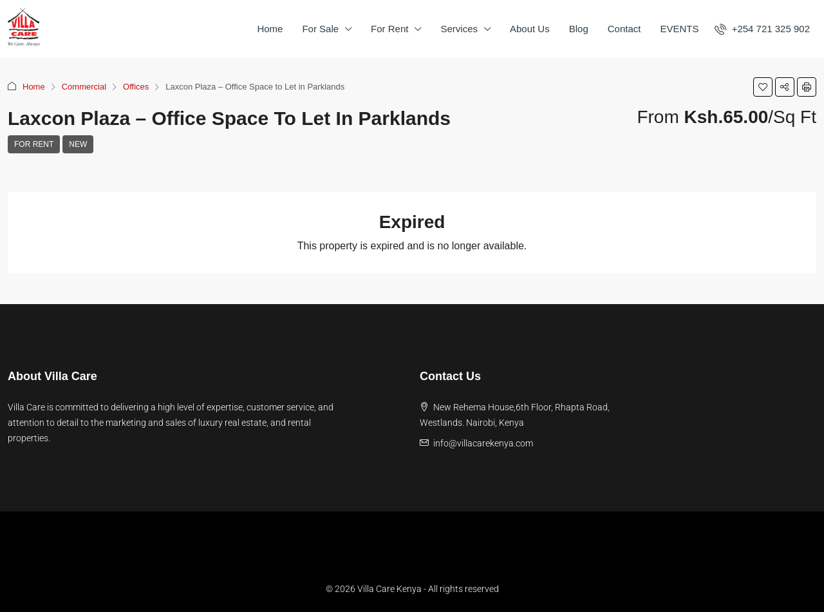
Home (270, 28)
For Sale (320, 28)
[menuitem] (762, 29)
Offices (136, 86)
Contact (624, 28)
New (78, 144)
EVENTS (679, 28)
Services (459, 28)
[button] (762, 87)
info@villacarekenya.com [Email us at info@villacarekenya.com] (483, 443)
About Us (530, 28)
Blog (578, 28)
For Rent (389, 28)
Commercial (84, 86)
